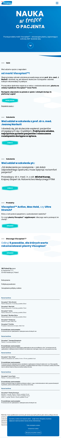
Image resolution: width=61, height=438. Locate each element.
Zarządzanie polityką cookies (11, 288)
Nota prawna (5, 280)
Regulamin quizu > (7, 106)
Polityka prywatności (8, 284)
